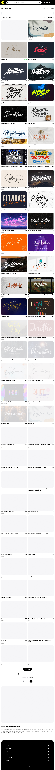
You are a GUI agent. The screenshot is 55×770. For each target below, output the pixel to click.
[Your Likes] (47, 2)
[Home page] (18, 674)
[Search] (40, 2)
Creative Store (6, 17)
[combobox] (27, 2)
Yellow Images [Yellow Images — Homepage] (27, 766)
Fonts (29, 60)
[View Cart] (44, 2)
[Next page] (31, 681)
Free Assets (30, 39)
